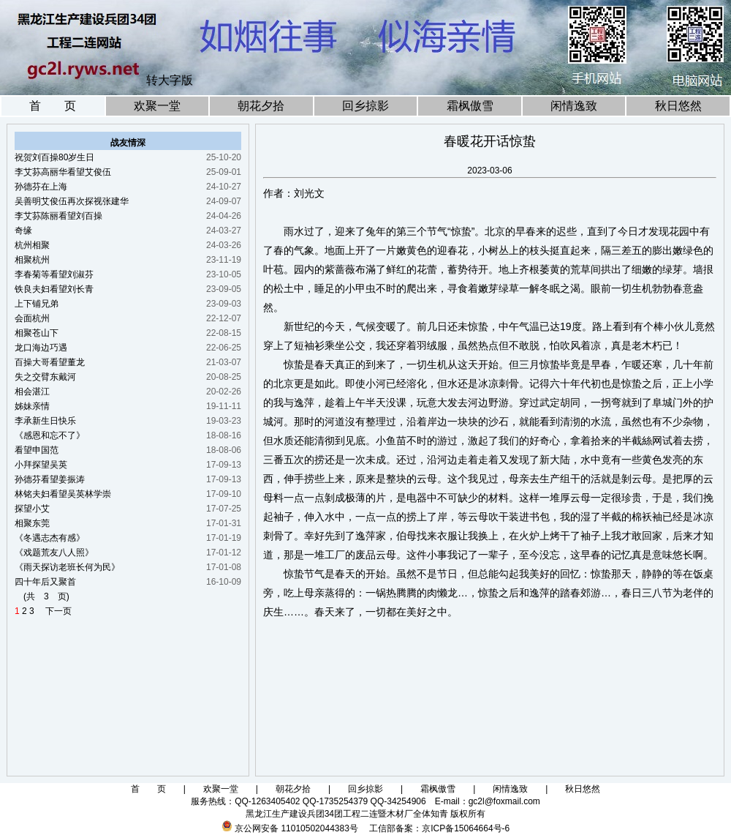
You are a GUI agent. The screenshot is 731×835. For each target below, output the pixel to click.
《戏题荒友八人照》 (54, 552)
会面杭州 (32, 318)
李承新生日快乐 (45, 421)
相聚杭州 (32, 260)
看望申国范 (36, 450)
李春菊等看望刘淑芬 (54, 274)
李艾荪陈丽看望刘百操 (58, 216)
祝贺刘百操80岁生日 (54, 157)
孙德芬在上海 (41, 186)
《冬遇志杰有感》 (50, 538)
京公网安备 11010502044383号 (296, 828)
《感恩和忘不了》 (50, 435)
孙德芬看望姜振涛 (50, 479)
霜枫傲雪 (470, 106)
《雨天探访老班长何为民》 (67, 567)
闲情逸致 (573, 106)
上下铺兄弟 (36, 304)
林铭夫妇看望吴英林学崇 (63, 494)
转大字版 (169, 80)
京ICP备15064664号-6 (466, 828)
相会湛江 (32, 391)
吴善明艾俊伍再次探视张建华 (72, 201)
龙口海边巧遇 (41, 347)
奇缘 (23, 230)
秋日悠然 (678, 106)
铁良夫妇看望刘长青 (54, 289)
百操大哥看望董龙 (50, 362)
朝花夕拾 (261, 106)
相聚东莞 (32, 523)
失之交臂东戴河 (45, 377)
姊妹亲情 (32, 406)
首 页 (52, 106)
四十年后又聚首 (45, 582)
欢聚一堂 (157, 106)
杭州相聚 (32, 245)
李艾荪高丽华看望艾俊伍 (63, 172)
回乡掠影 (365, 106)
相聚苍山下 (36, 333)
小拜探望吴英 (41, 465)
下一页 (54, 611)
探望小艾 (32, 508)
